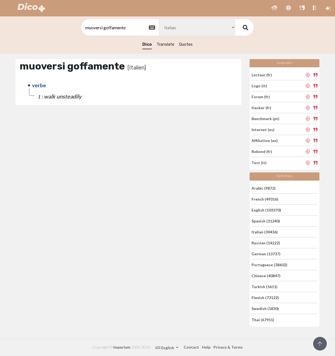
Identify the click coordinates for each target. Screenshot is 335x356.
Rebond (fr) (262, 151)
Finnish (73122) (265, 297)
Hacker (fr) (261, 107)
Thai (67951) (263, 319)
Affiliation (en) (265, 140)
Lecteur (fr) (262, 74)
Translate (165, 44)
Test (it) (259, 162)
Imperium (121, 347)
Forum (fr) (261, 96)
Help (206, 347)
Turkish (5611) (265, 286)
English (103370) (266, 210)
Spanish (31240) (266, 221)
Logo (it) (259, 85)
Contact (191, 347)
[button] (274, 8)
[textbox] (119, 27)
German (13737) (266, 253)
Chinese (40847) (266, 275)
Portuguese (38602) (269, 264)
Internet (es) (263, 129)
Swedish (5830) (265, 308)
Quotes (186, 44)
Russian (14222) (266, 243)
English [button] (165, 347)
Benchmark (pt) (265, 118)
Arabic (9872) (264, 188)
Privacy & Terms (228, 347)
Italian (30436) (265, 232)
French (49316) (265, 199)
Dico (147, 44)
